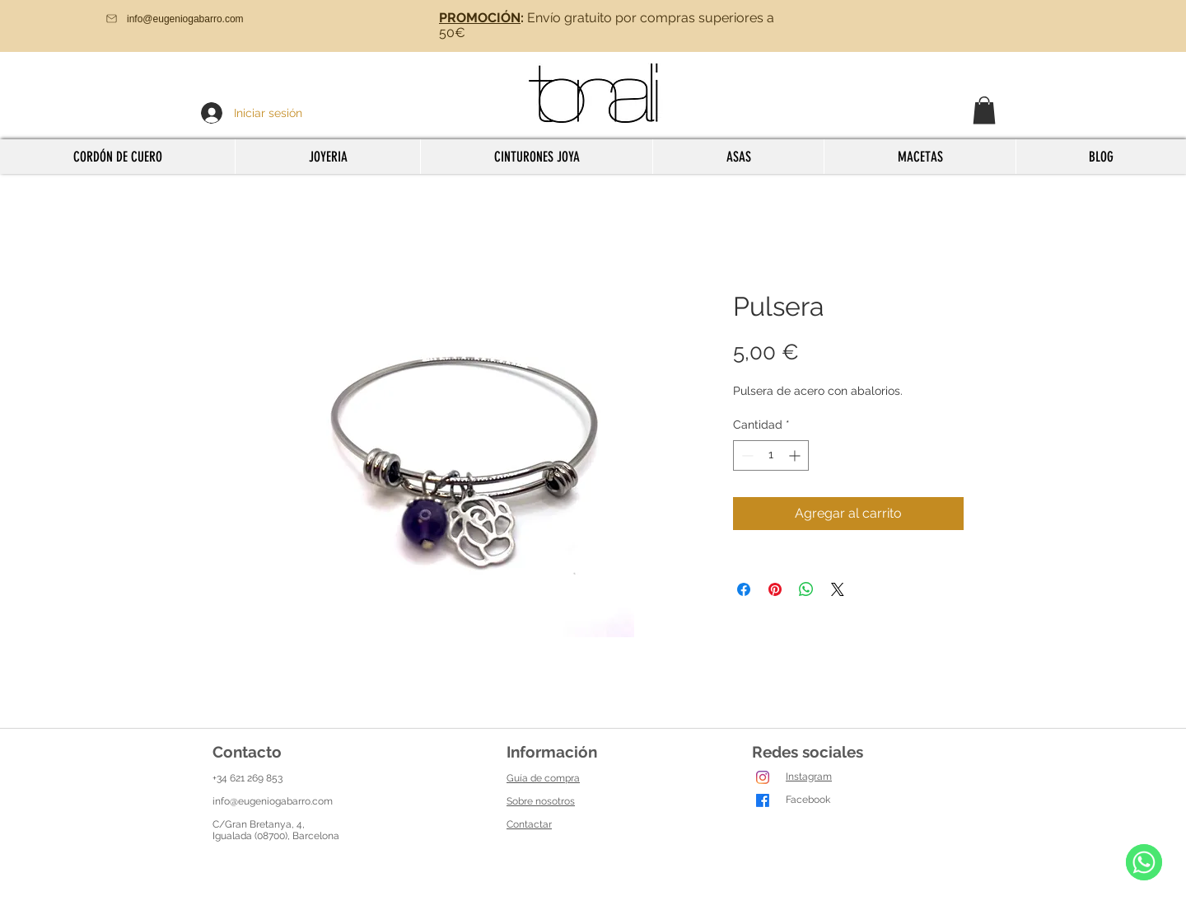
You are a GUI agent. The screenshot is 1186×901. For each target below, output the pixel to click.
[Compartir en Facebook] (744, 589)
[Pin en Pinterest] (775, 589)
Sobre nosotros (541, 801)
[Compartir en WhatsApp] (806, 589)
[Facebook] (762, 800)
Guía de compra (543, 778)
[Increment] (796, 455)
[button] (984, 110)
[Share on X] (837, 589)
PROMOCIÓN (480, 18)
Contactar (529, 824)
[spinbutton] (771, 455)
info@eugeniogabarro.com (272, 801)
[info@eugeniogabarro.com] (198, 19)
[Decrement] (745, 455)
